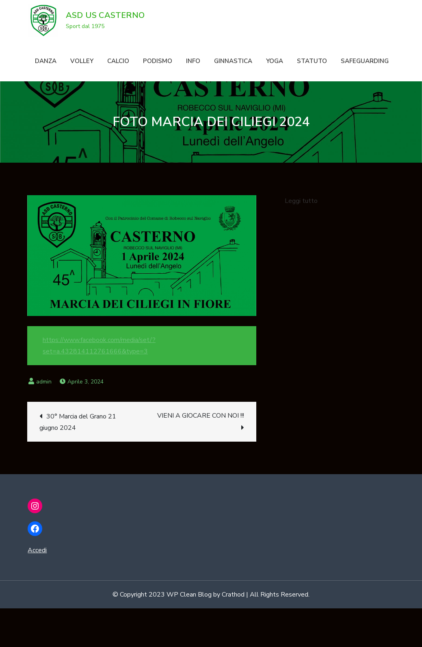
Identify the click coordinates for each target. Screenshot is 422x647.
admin (44, 382)
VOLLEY (81, 61)
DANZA (45, 61)
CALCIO (118, 61)
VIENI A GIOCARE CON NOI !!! (200, 415)
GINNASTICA (233, 61)
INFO (193, 61)
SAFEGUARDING (365, 61)
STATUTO (312, 61)
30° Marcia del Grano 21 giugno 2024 (77, 422)
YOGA (274, 61)
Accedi (37, 550)
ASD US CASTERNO (105, 15)
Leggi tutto (301, 201)
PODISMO (157, 61)
